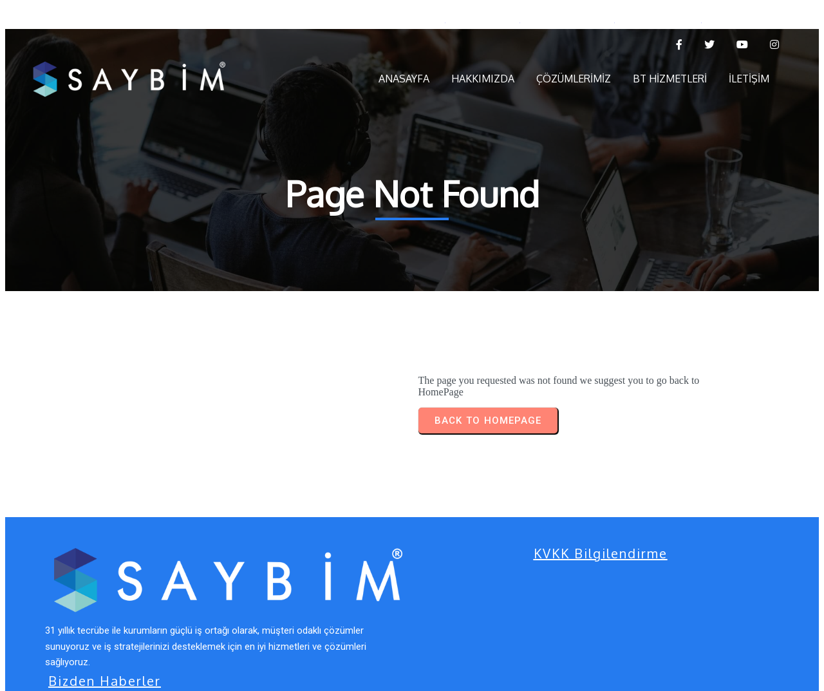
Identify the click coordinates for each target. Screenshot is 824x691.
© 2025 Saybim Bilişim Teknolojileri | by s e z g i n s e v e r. (184, 667)
